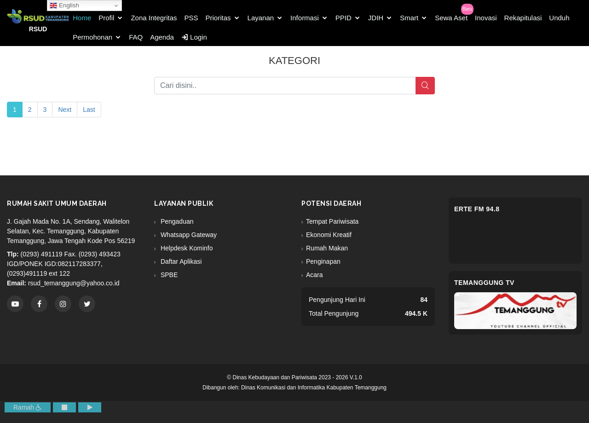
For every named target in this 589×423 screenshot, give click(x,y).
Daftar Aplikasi (180, 261)
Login (194, 37)
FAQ (136, 37)
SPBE (168, 274)
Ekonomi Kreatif (329, 234)
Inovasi (486, 18)
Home (82, 18)
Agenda (162, 37)
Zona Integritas (154, 18)
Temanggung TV (484, 282)
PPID (343, 18)
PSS (191, 18)
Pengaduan (176, 221)
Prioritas (218, 18)
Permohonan (92, 37)
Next (64, 109)
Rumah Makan (327, 248)
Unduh (559, 18)
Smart (409, 18)
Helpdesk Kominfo (186, 248)
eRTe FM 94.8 (477, 209)
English (64, 5)
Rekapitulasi (523, 18)
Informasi (304, 18)
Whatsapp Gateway (188, 234)
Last (89, 109)
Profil (106, 18)
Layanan (261, 18)
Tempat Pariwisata (332, 221)
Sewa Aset (451, 18)
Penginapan (323, 261)
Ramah (27, 407)
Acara (314, 274)
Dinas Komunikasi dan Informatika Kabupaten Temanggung (314, 387)
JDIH (375, 18)
